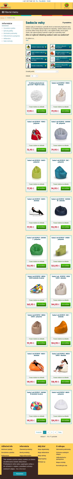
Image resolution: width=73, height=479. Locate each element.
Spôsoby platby (8, 31)
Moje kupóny (42, 459)
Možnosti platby (6, 449)
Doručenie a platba (9, 28)
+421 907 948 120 (29, 1)
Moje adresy (42, 455)
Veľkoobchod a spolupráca (11, 36)
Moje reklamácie (43, 452)
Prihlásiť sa (41, 462)
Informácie (7, 23)
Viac (27, 40)
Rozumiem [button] (19, 474)
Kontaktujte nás (61, 465)
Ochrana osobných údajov (62, 453)
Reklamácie (7, 38)
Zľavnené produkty (26, 449)
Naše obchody (7, 41)
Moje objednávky (43, 449)
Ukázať (28, 76)
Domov (2, 18)
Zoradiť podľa (30, 71)
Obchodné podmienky (10, 33)
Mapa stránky (60, 462)
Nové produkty (25, 452)
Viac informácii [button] (21, 469)
